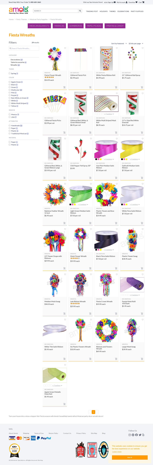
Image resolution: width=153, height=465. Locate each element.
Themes (112, 11)
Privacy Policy (81, 433)
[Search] (24, 48)
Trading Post (92, 11)
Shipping (26, 433)
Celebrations (123, 11)
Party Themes (21, 19)
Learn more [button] (116, 452)
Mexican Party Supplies (39, 19)
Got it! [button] (129, 457)
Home (11, 19)
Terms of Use (39, 433)
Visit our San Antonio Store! (93, 2)
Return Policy (53, 433)
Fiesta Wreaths (56, 19)
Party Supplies (137, 11)
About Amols (13, 433)
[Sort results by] (119, 43)
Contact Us (67, 433)
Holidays (104, 11)
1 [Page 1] (93, 412)
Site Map (94, 433)
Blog (103, 433)
